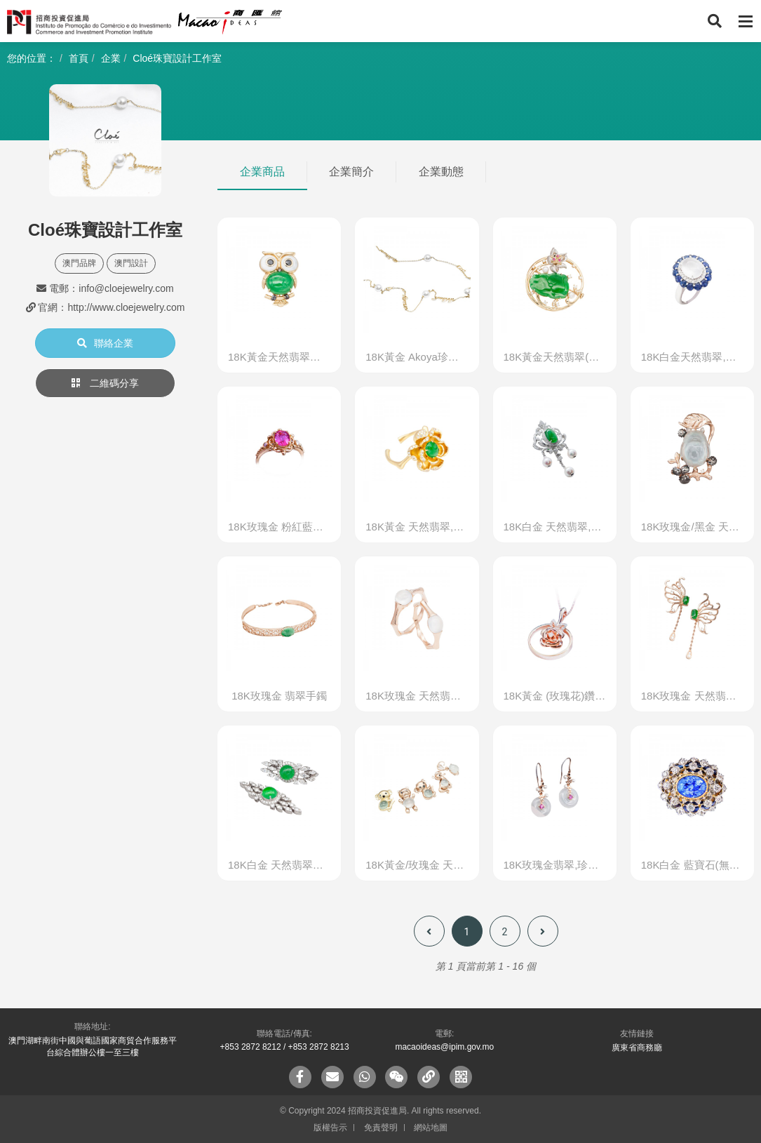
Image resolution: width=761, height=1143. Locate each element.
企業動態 (441, 172)
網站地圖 (430, 1127)
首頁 (78, 58)
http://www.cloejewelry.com (125, 307)
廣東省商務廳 (637, 1047)
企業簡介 (351, 172)
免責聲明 (381, 1127)
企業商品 (262, 172)
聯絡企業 (105, 343)
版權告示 (330, 1127)
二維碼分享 (105, 383)
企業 (111, 58)
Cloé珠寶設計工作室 (177, 58)
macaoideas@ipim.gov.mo (444, 1047)
